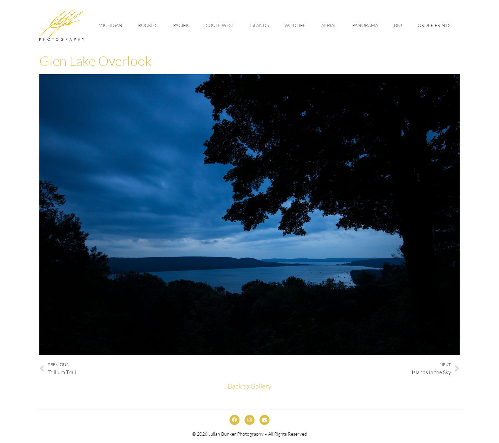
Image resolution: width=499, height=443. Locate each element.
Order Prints (434, 25)
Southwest (220, 25)
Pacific (181, 25)
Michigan (110, 25)
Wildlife (295, 25)
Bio (398, 25)
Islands (259, 25)
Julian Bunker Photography (236, 434)
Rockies (147, 25)
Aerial (329, 25)
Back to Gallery (250, 386)
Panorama (365, 25)
